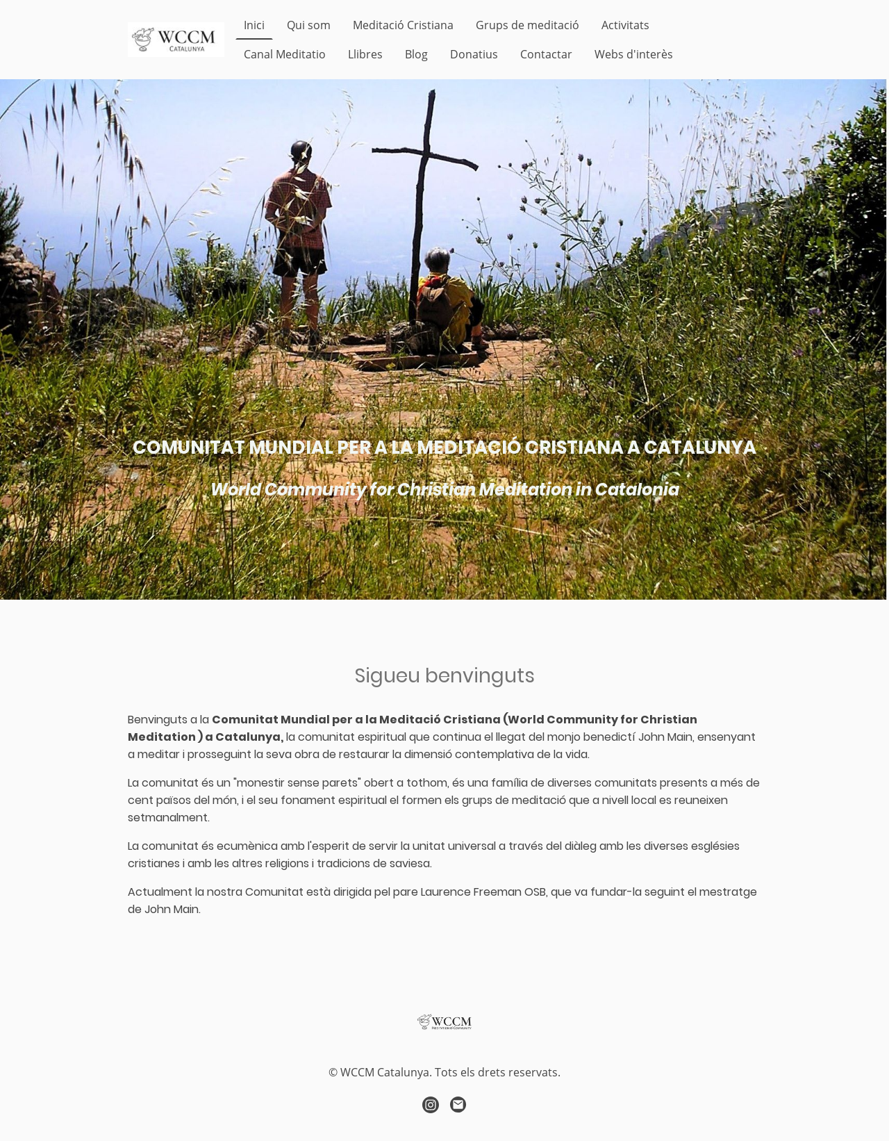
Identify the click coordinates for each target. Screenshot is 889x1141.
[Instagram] (430, 1105)
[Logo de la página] (176, 39)
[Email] (458, 1105)
